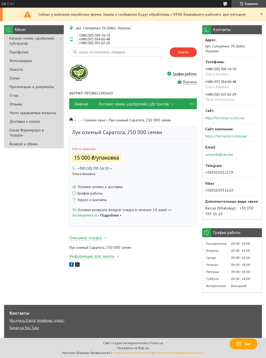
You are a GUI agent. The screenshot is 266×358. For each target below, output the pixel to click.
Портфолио (19, 52)
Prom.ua (156, 343)
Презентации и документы (32, 86)
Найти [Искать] (183, 52)
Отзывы (16, 104)
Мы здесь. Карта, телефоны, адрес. (37, 320)
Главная (81, 104)
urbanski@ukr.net (219, 154)
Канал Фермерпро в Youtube (27, 133)
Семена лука (94, 120)
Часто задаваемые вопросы (33, 112)
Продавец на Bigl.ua (133, 348)
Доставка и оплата (25, 121)
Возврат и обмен (24, 143)
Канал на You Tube (24, 327)
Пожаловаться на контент (132, 353)
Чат (243, 343)
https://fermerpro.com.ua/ (226, 136)
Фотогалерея (21, 60)
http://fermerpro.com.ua (224, 117)
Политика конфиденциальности (179, 353)
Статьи (15, 78)
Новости (16, 69)
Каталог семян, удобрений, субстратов (32, 41)
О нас (14, 95)
